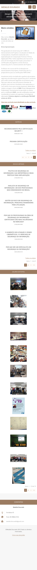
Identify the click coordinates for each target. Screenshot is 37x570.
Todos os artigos (30, 150)
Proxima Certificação (18, 141)
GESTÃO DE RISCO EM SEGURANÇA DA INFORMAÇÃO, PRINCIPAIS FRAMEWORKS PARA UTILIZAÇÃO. (18, 203)
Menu (34, 7)
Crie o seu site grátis (18, 535)
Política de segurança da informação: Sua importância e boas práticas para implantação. (19, 173)
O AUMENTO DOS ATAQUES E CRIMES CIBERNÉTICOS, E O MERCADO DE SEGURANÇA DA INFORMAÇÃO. (18, 234)
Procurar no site (29, 7)
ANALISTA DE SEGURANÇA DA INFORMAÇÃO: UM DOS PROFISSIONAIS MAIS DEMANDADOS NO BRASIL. (18, 188)
